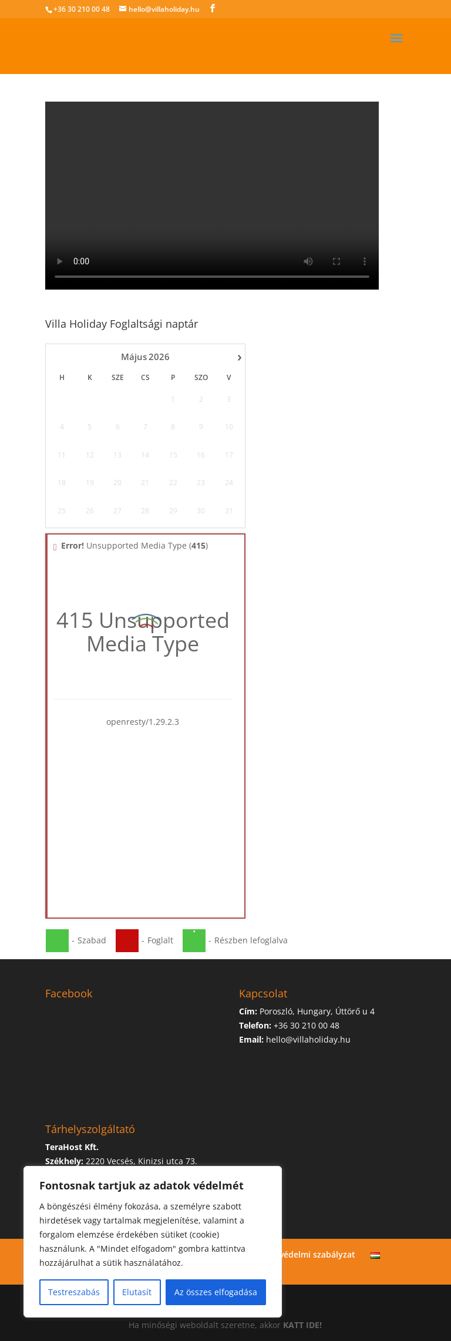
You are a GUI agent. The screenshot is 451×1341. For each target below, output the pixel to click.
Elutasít (137, 1292)
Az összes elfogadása (215, 1292)
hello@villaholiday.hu (308, 1039)
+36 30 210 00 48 (81, 9)
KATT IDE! (302, 1324)
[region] (152, 1242)
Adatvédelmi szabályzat (308, 1254)
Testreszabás (74, 1292)
